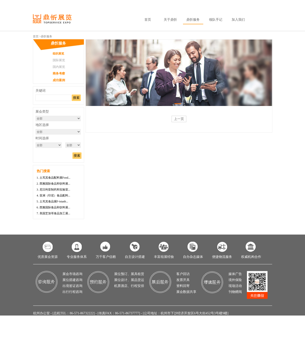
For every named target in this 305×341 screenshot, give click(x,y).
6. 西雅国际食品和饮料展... (53, 207)
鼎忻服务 (193, 19)
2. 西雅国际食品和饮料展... (53, 183)
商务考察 (59, 73)
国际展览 (59, 60)
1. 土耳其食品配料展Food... (54, 177)
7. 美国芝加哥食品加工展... (53, 213)
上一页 (179, 119)
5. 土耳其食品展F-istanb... (52, 201)
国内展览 (59, 67)
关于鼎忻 (170, 19)
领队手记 (215, 19)
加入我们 (238, 19)
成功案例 (59, 80)
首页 (147, 19)
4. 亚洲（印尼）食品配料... (53, 195)
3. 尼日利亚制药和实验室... (53, 189)
